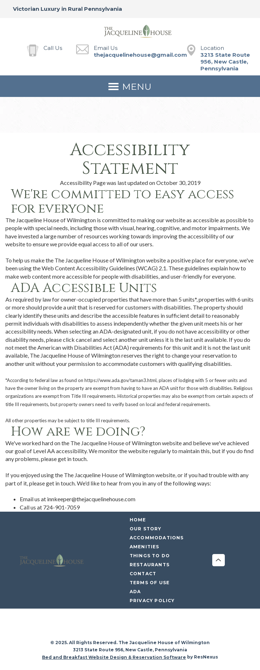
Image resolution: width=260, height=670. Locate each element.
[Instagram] (123, 625)
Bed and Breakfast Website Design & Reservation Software (114, 657)
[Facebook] (108, 625)
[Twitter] (137, 625)
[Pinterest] (152, 625)
